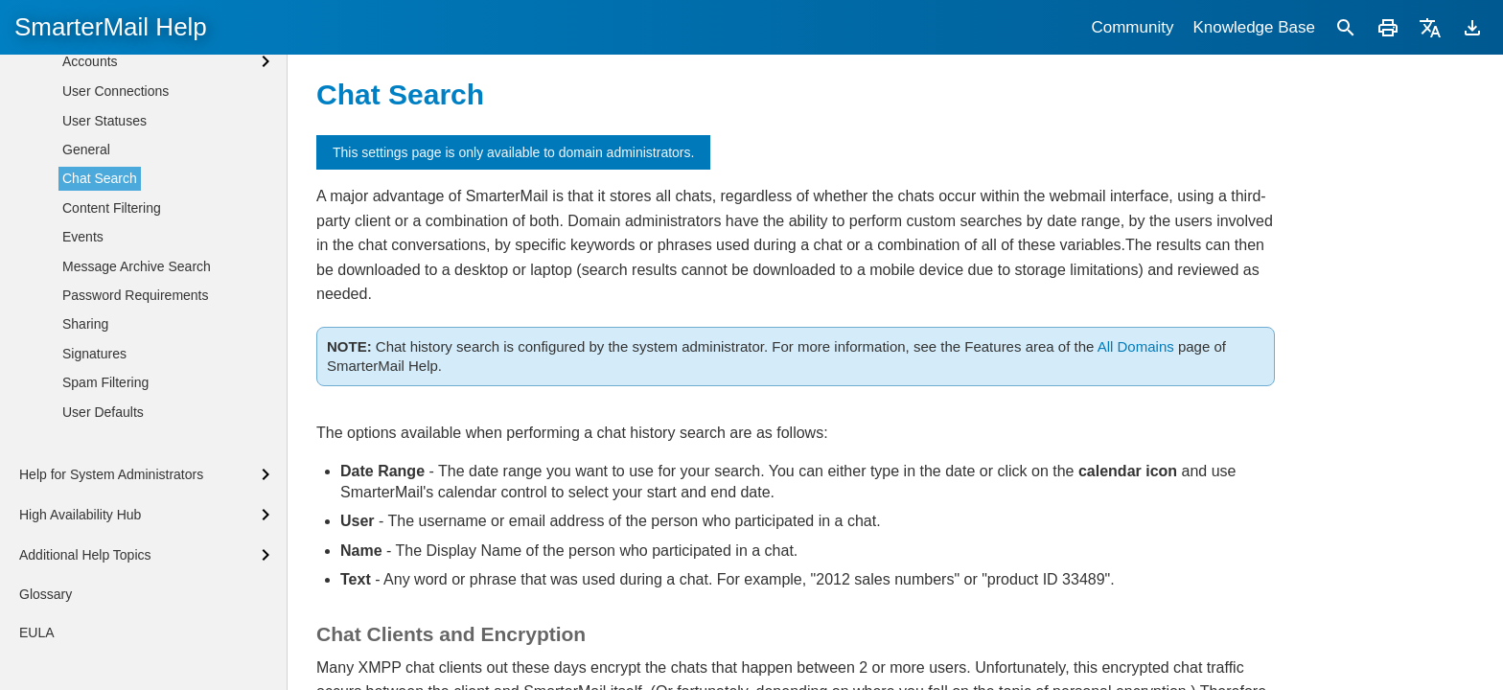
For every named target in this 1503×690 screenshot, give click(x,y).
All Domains (1136, 346)
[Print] (1388, 27)
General (86, 343)
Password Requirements (135, 488)
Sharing (85, 517)
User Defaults (103, 605)
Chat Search (99, 372)
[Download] (1472, 27)
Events (83, 430)
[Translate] (1430, 27)
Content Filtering (111, 401)
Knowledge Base (1253, 27)
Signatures (94, 547)
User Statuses (104, 314)
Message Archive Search (136, 460)
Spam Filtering (105, 576)
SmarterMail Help (110, 26)
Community (1132, 27)
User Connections (115, 284)
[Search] (1346, 27)
